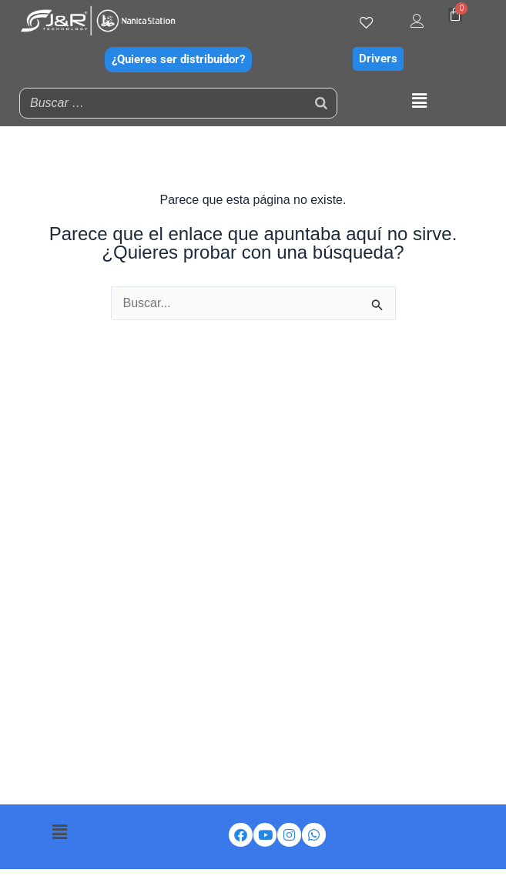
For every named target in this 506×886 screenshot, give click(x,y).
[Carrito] (455, 15)
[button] (420, 100)
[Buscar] (321, 103)
